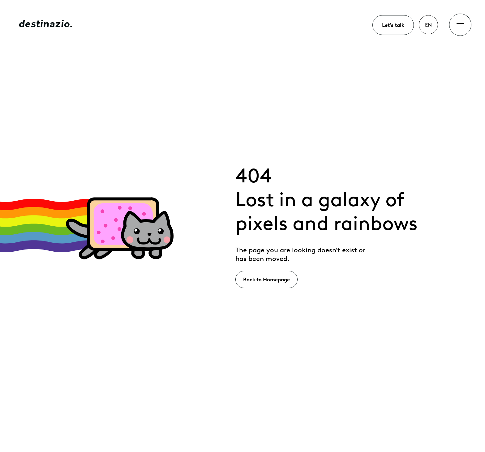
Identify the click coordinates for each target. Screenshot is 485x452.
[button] (428, 24)
